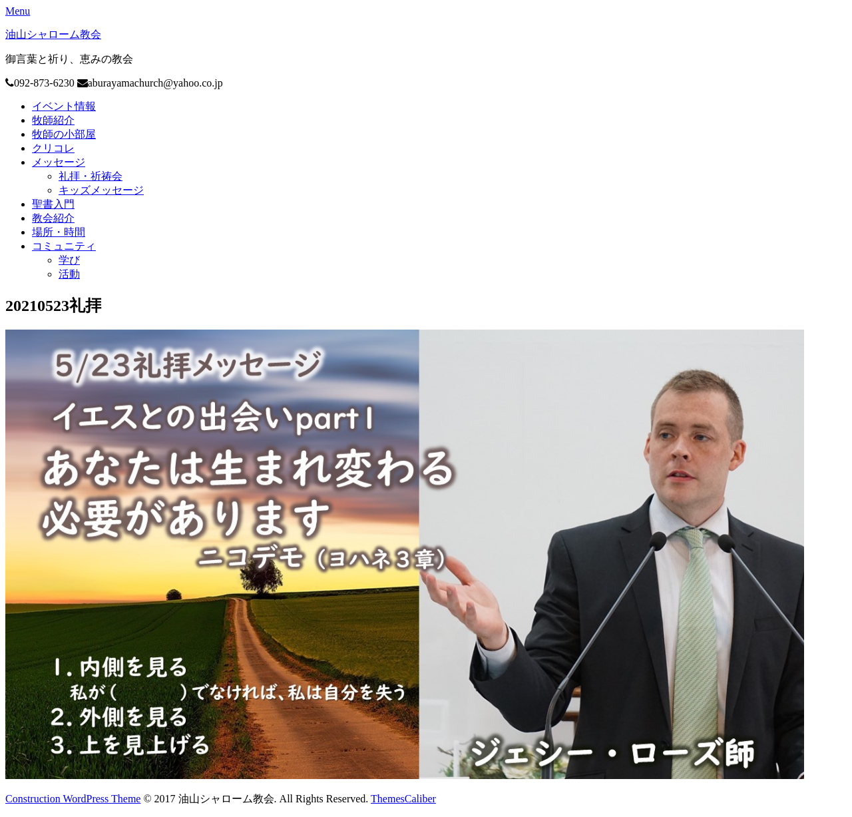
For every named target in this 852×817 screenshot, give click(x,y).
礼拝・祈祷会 (90, 176)
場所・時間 (58, 232)
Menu (17, 11)
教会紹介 (53, 218)
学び (69, 260)
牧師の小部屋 (64, 134)
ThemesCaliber (403, 798)
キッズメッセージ (101, 190)
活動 (69, 274)
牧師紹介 (53, 120)
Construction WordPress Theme (72, 798)
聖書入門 (53, 204)
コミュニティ (64, 246)
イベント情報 (64, 106)
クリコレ (53, 148)
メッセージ (58, 162)
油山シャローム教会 (53, 34)
